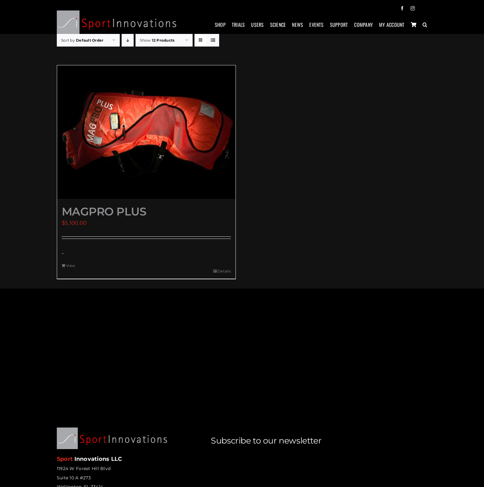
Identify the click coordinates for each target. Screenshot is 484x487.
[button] (425, 28)
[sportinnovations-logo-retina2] (117, 13)
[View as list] (213, 40)
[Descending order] (128, 40)
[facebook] (402, 8)
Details (224, 271)
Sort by (82, 40)
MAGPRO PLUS (104, 211)
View (70, 265)
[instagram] (413, 8)
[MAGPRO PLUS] (146, 132)
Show (157, 40)
